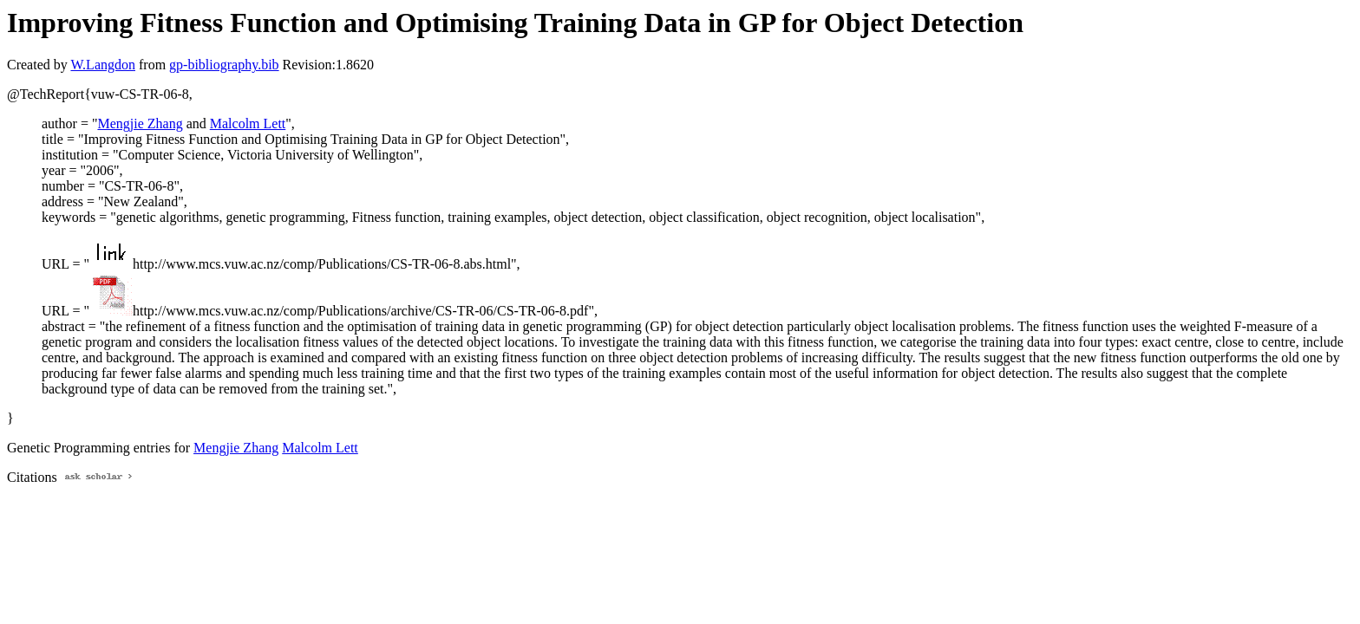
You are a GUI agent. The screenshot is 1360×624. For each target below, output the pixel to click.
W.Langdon (102, 64)
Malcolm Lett (248, 123)
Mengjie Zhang (139, 123)
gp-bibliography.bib (224, 64)
